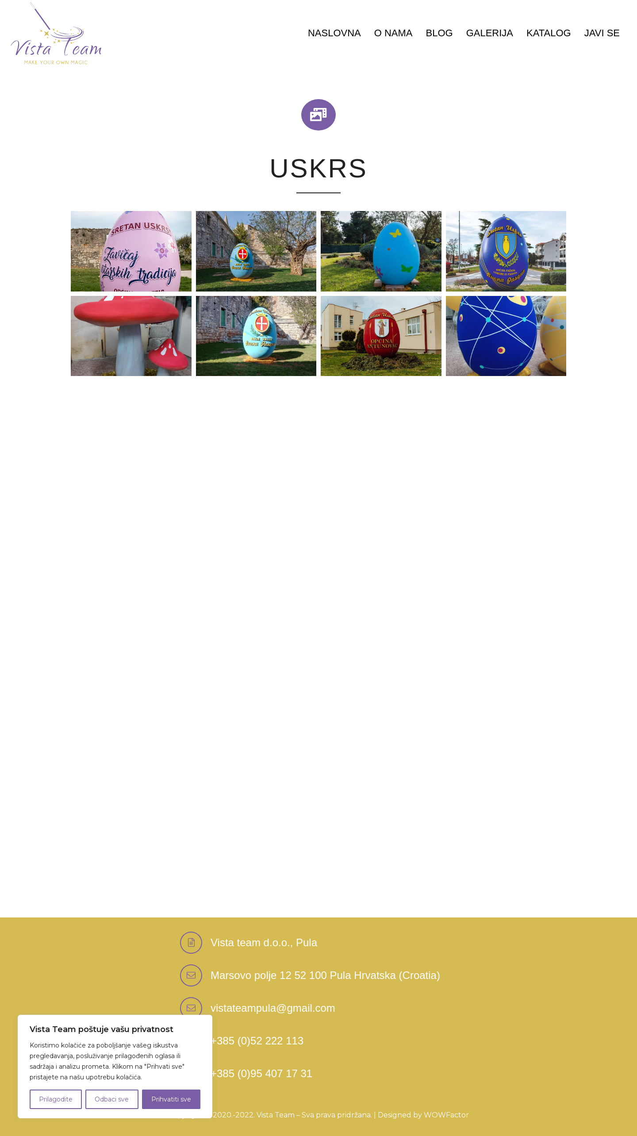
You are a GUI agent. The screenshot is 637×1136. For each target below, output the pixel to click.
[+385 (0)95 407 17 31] (261, 1074)
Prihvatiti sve (171, 1099)
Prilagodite (56, 1099)
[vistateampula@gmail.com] (195, 1008)
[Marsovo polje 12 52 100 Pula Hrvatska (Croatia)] (195, 975)
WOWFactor (446, 1115)
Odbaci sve (112, 1099)
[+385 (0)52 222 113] (257, 1041)
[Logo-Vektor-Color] (56, 33)
